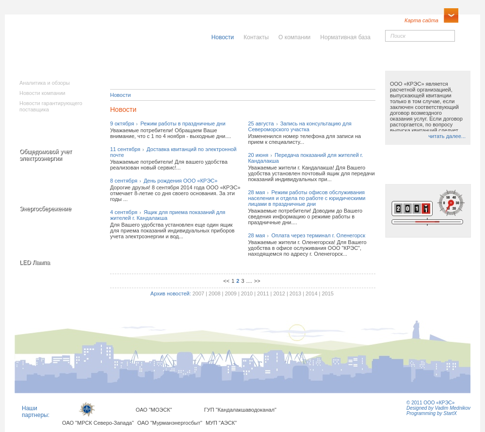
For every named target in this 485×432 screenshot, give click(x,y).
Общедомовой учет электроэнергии (45, 155)
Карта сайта (421, 20)
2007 (198, 293)
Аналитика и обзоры (44, 83)
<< (226, 281)
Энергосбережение (45, 208)
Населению (263, 61)
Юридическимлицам (350, 64)
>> (257, 281)
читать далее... (447, 136)
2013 (295, 293)
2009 (230, 293)
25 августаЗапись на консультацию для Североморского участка (299, 126)
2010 (247, 293)
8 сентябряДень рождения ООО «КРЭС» (163, 181)
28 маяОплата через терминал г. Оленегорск (306, 235)
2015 (327, 293)
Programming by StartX (431, 413)
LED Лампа (34, 262)
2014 (311, 293)
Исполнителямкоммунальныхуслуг (169, 67)
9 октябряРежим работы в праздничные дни (168, 123)
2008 (214, 293)
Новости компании (42, 93)
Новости (120, 95)
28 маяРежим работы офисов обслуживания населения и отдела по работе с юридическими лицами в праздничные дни (306, 198)
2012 (279, 293)
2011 (263, 293)
